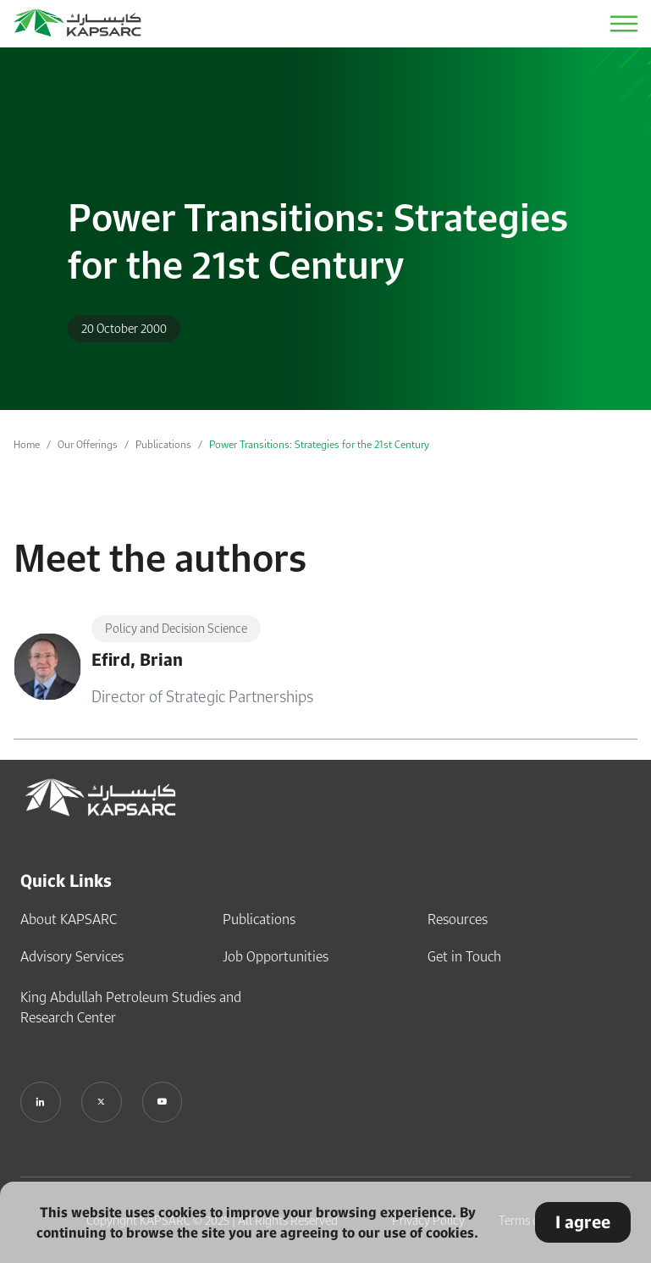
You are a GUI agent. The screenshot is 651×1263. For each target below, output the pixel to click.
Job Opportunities (275, 956)
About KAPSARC (68, 919)
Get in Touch (464, 956)
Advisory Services (72, 956)
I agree (582, 1222)
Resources (458, 919)
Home (27, 444)
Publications (163, 444)
